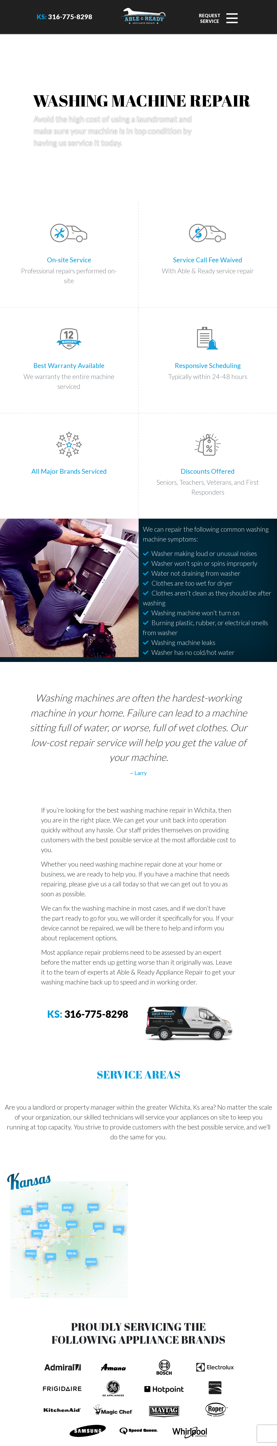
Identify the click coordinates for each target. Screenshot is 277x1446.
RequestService (209, 18)
